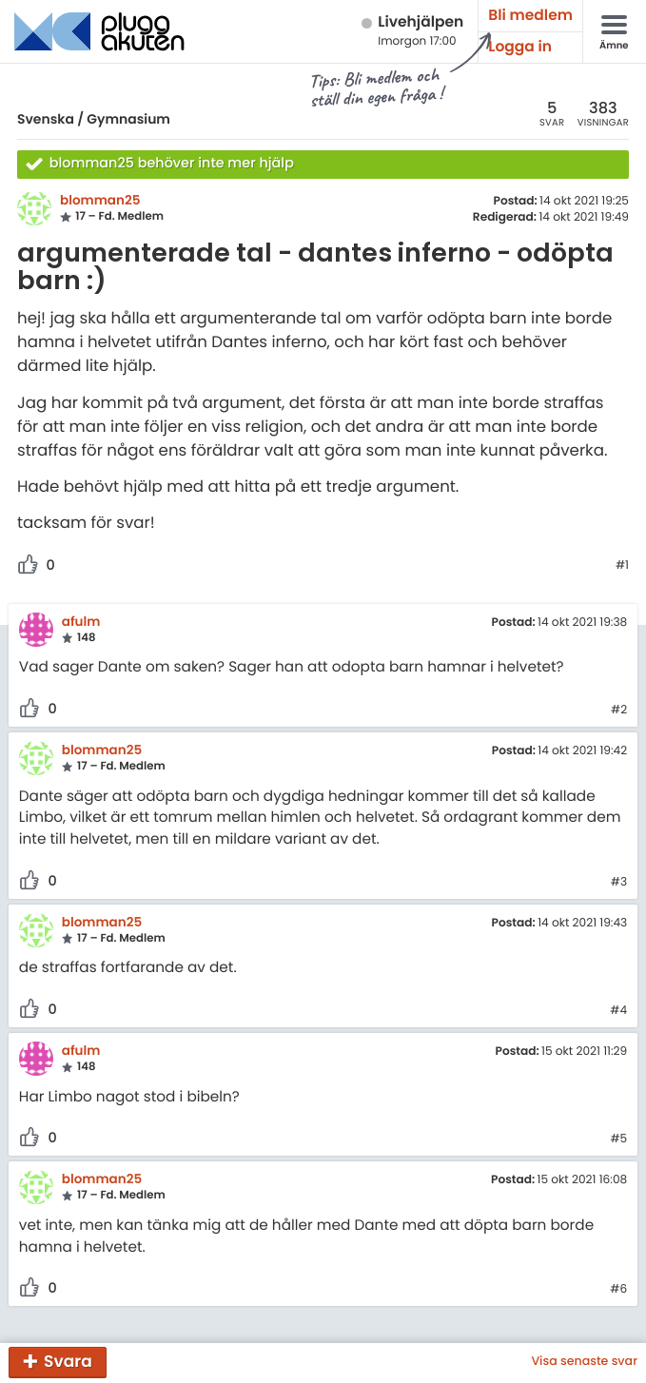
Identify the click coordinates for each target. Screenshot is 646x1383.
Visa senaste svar (584, 1362)
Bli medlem (530, 16)
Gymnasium (128, 118)
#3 (619, 882)
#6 (618, 1289)
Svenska (45, 118)
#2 (619, 710)
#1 (622, 566)
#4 (618, 1011)
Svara (68, 1361)
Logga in (520, 47)
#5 (618, 1139)
